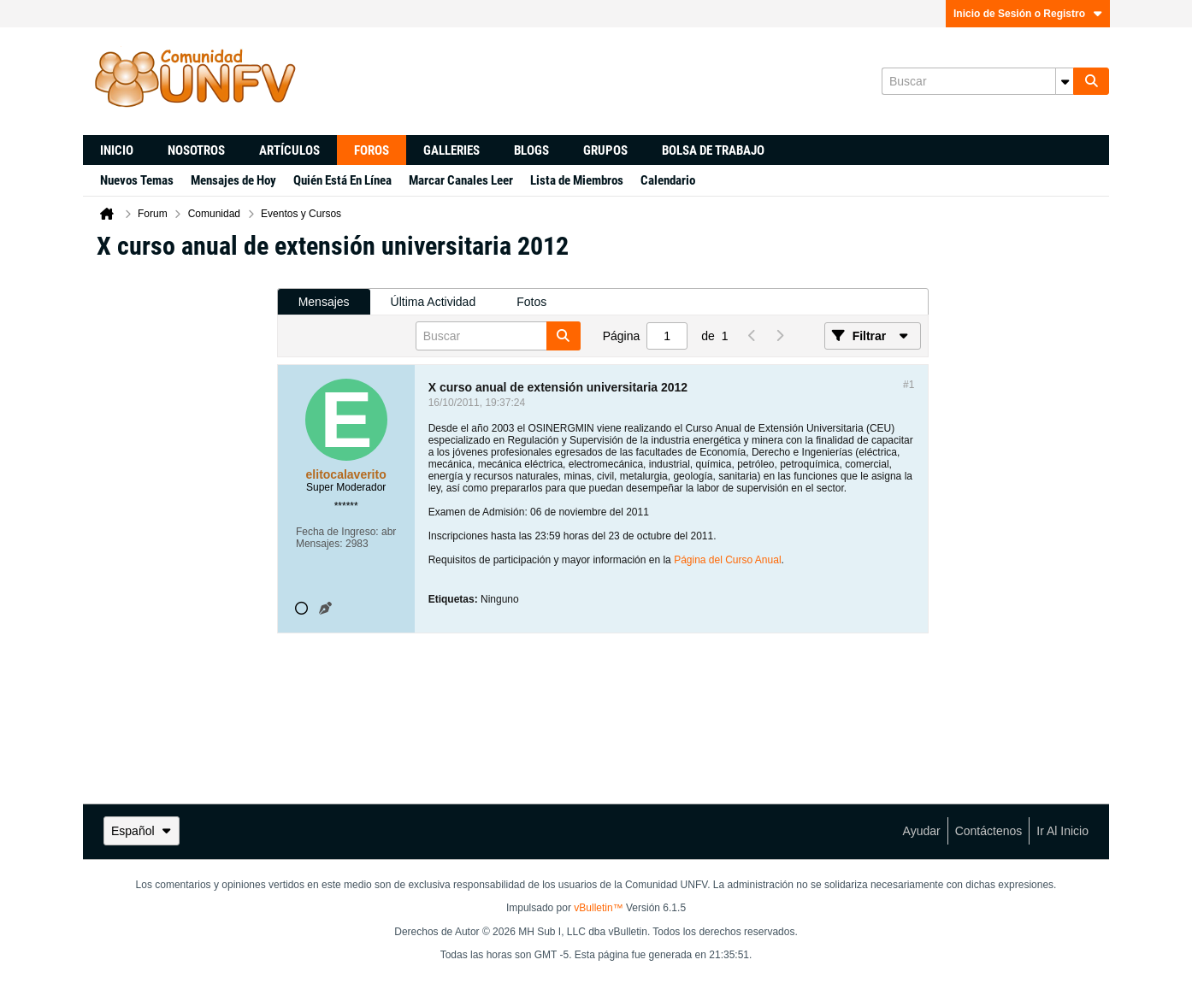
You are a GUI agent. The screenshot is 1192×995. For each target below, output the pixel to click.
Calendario (667, 180)
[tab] (324, 302)
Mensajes (324, 302)
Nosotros (196, 150)
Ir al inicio (1062, 831)
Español (141, 831)
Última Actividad (433, 302)
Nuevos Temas (137, 180)
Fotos (531, 302)
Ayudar (922, 831)
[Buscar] (977, 81)
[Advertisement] (179, 530)
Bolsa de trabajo (713, 150)
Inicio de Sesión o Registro (1027, 14)
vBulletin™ (598, 908)
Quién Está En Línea (342, 180)
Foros (371, 150)
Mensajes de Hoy (233, 180)
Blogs (531, 150)
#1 (908, 385)
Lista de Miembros (576, 180)
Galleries (451, 150)
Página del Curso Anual (727, 560)
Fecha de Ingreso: (337, 532)
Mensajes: (319, 544)
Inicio (116, 150)
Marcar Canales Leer (461, 180)
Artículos (289, 150)
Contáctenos (989, 831)
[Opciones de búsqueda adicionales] (1064, 81)
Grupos (605, 150)
